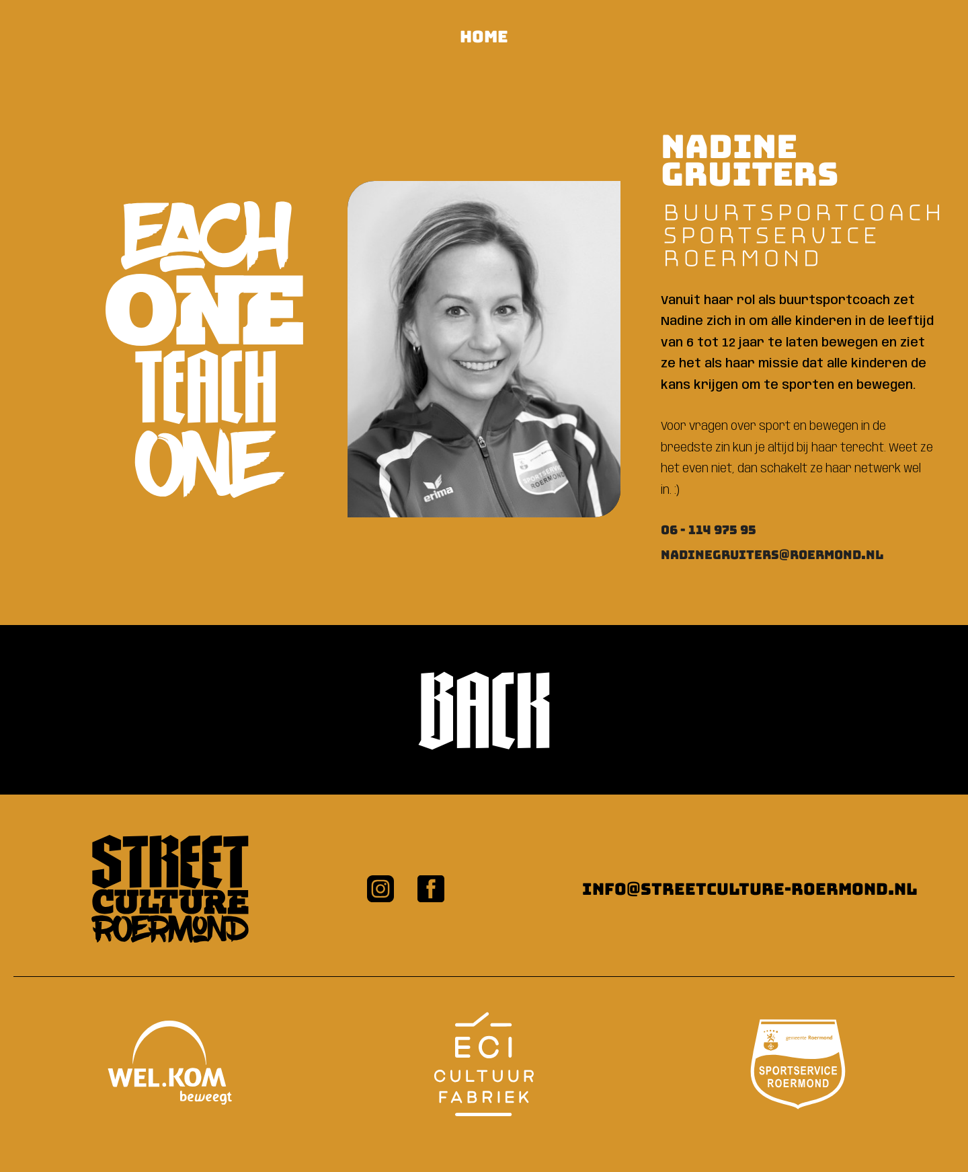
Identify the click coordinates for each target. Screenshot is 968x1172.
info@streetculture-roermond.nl (750, 889)
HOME (484, 36)
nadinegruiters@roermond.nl (772, 555)
